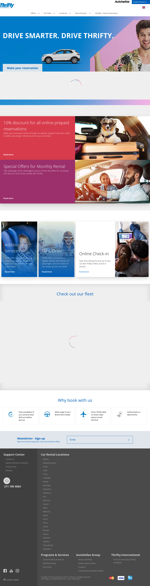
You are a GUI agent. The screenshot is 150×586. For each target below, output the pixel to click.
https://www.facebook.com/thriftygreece (5, 570)
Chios (45, 474)
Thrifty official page (11, 570)
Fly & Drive (47, 567)
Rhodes (46, 530)
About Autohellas (85, 559)
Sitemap (9, 470)
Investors (82, 567)
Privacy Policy (11, 466)
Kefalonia (47, 493)
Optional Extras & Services (53, 559)
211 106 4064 (12, 486)
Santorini (46, 538)
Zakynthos (47, 549)
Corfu (45, 466)
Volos (45, 519)
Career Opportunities (86, 563)
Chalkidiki (47, 478)
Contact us (10, 459)
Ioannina (46, 500)
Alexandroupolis (49, 463)
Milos (45, 508)
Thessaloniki (48, 545)
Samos (45, 534)
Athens (46, 459)
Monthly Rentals (49, 563)
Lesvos (46, 504)
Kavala (45, 481)
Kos (44, 496)
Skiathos (46, 541)
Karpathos (47, 489)
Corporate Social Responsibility (90, 571)
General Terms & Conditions (17, 463)
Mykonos (46, 511)
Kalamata (47, 485)
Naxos (45, 515)
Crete (45, 470)
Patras (45, 526)
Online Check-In (139, 2)
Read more (8, 154)
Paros (45, 523)
